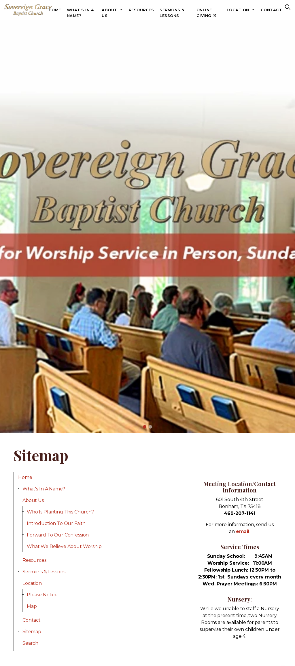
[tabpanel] (147, 226)
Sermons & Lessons (172, 12)
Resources (141, 9)
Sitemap (31, 631)
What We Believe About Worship (64, 546)
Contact (271, 9)
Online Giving (206, 12)
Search (30, 643)
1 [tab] (144, 427)
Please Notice (42, 595)
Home (55, 9)
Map (32, 606)
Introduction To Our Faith (56, 523)
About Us (109, 12)
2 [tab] (150, 427)
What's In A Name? (80, 12)
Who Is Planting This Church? (60, 512)
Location (238, 9)
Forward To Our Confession (58, 535)
